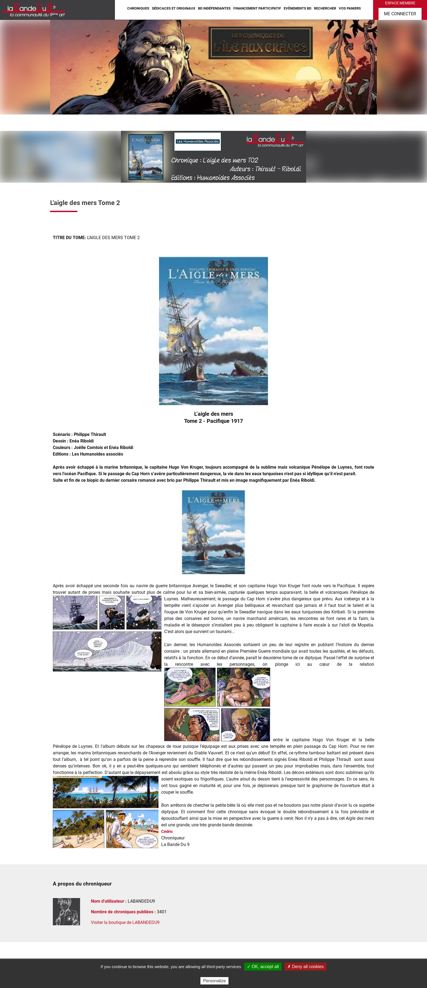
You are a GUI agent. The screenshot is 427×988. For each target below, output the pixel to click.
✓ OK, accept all (263, 966)
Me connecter (400, 13)
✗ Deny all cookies (305, 966)
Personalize (214, 980)
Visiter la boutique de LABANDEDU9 (125, 922)
